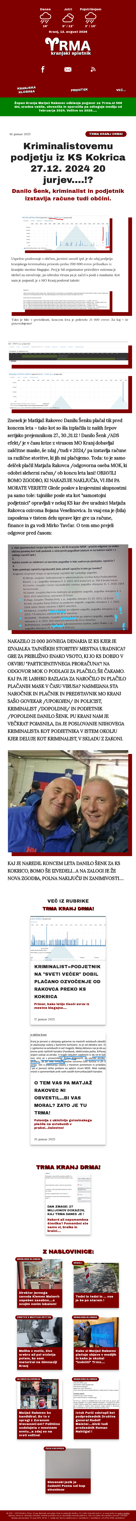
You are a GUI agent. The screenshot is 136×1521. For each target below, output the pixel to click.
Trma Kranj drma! (106, 134)
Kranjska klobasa (26, 90)
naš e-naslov (124, 1513)
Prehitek (79, 90)
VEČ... (121, 90)
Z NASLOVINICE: (68, 1251)
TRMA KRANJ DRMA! (68, 1167)
